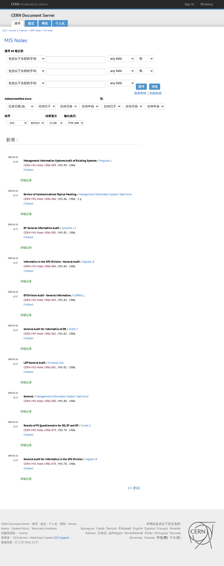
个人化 (60, 23)
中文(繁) (175, 538)
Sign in (189, 4)
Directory (207, 4)
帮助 (45, 23)
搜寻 (17, 23)
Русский (175, 533)
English (138, 528)
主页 (4, 30)
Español (150, 528)
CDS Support (61, 538)
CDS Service (20, 538)
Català (100, 528)
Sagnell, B (88, 262)
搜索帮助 (140, 93)
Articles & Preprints (18, 30)
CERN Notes (35, 30)
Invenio (23, 533)
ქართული (115, 533)
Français (162, 528)
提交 (31, 23)
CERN (29, 4)
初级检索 (155, 93)
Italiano (91, 533)
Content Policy (20, 528)
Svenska (149, 538)
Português (161, 533)
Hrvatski (175, 528)
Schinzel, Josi (55, 363)
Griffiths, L (79, 295)
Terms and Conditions (44, 528)
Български (87, 528)
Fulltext (28, 170)
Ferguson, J (105, 160)
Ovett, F (73, 329)
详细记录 (26, 180)
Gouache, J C (69, 228)
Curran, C (86, 425)
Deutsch (111, 528)
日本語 (102, 533)
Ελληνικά (125, 528)
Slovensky (135, 538)
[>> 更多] (134, 488)
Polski (149, 533)
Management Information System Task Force (105, 194)
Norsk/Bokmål (133, 533)
